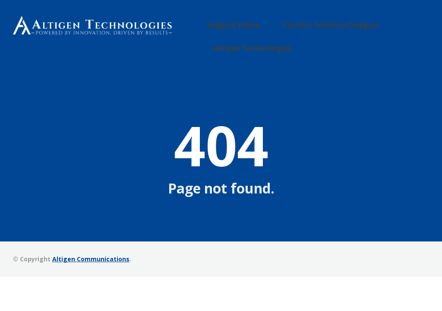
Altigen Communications (90, 258)
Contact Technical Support (327, 29)
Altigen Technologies (262, 42)
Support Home (245, 29)
